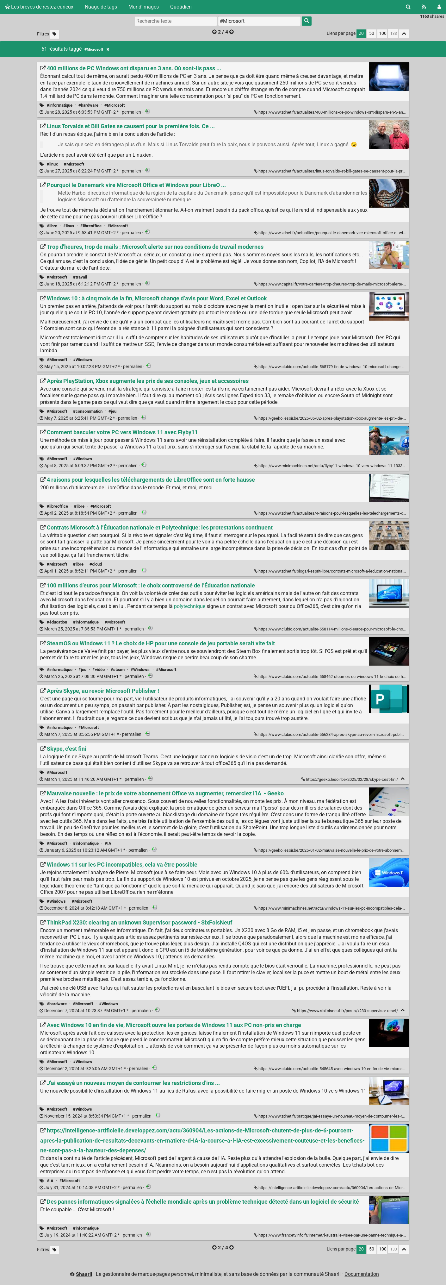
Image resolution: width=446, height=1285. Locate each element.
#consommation (87, 411)
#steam (118, 669)
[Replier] (402, 779)
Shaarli (84, 1274)
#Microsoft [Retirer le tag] (96, 49)
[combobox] (259, 21)
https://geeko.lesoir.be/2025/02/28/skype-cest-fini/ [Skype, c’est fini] (350, 779)
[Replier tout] (404, 33)
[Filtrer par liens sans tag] (54, 34)
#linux (52, 164)
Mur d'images (143, 7)
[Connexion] (439, 7)
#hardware (88, 105)
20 (361, 33)
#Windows (82, 359)
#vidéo (98, 669)
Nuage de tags (101, 7)
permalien (91, 112)
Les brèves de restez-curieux (39, 7)
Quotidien (181, 7)
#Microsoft (114, 105)
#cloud (96, 564)
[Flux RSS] (424, 7)
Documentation (361, 1274)
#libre (52, 225)
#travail (80, 277)
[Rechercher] (408, 7)
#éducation (57, 622)
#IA (108, 843)
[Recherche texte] (176, 21)
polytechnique (189, 606)
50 (371, 33)
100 (383, 33)
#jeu (112, 411)
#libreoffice (91, 225)
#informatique (59, 105)
